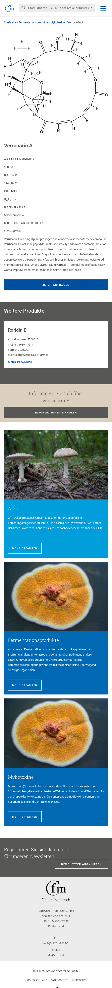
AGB (44, 980)
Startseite (10, 22)
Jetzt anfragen (56, 284)
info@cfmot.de (56, 955)
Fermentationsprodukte (33, 22)
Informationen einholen (56, 412)
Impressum (79, 980)
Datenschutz (59, 980)
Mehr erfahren (20, 362)
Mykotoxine (57, 22)
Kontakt (33, 980)
